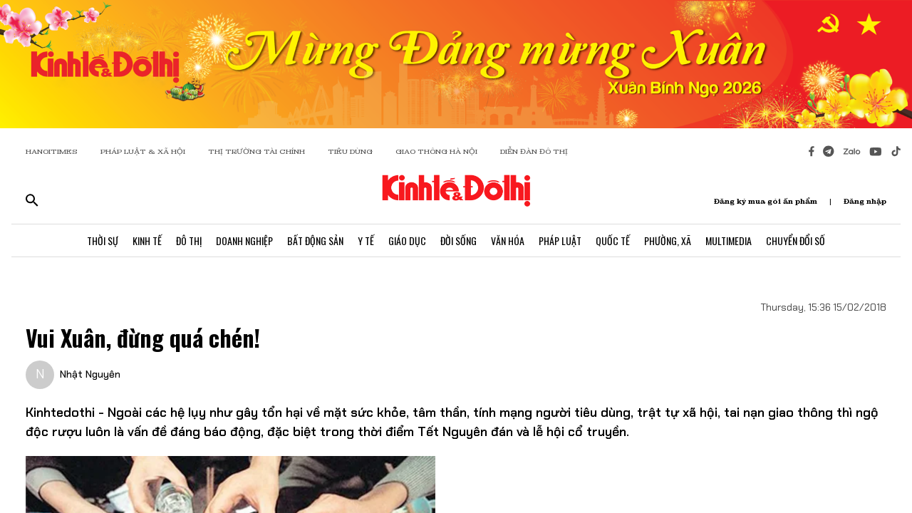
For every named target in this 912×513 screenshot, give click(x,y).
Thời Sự (102, 240)
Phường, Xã (667, 240)
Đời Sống (458, 240)
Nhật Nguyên (90, 374)
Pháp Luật (560, 240)
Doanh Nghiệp (244, 240)
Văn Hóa (507, 240)
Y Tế (366, 240)
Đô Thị (189, 240)
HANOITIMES (52, 151)
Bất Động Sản (315, 240)
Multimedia (728, 240)
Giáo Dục (407, 240)
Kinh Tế (147, 240)
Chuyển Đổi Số (795, 240)
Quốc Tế (613, 240)
